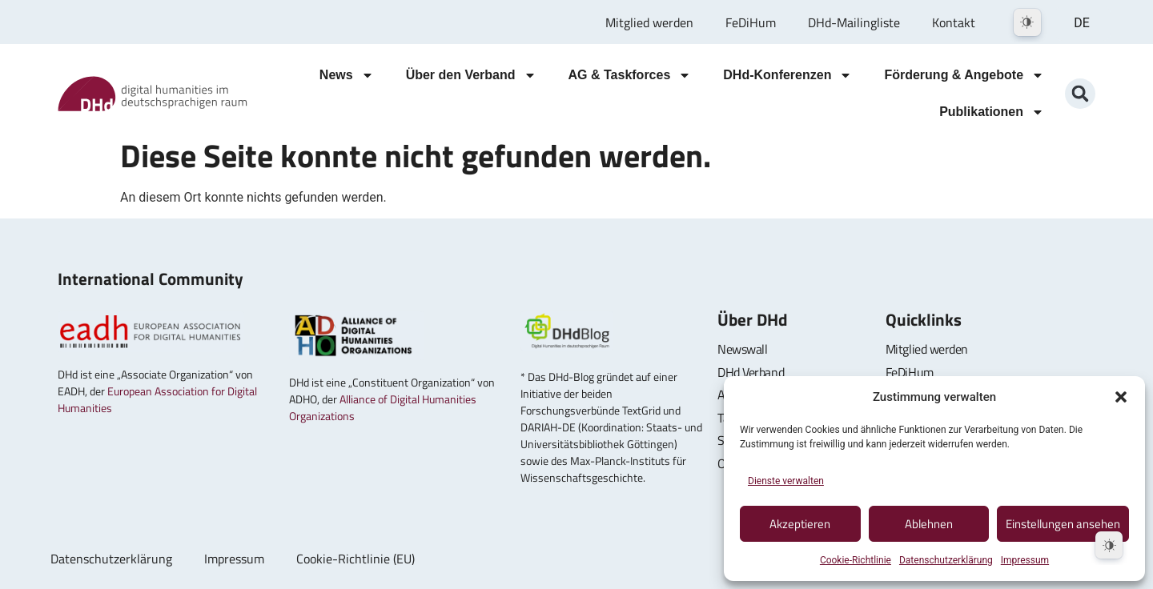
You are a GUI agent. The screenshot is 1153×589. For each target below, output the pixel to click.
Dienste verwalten (786, 481)
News (346, 75)
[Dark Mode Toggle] (1027, 22)
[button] (1121, 397)
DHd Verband (750, 372)
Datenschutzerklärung (946, 560)
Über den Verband (471, 75)
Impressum (1025, 560)
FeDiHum (750, 22)
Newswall (742, 349)
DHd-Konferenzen (787, 75)
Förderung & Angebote (964, 75)
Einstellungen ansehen (1063, 524)
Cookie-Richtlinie (855, 560)
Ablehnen (929, 524)
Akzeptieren (799, 524)
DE (1082, 22)
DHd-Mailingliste (854, 22)
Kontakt (953, 22)
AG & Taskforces (630, 75)
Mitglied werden (649, 22)
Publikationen (991, 112)
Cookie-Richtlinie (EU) (355, 558)
